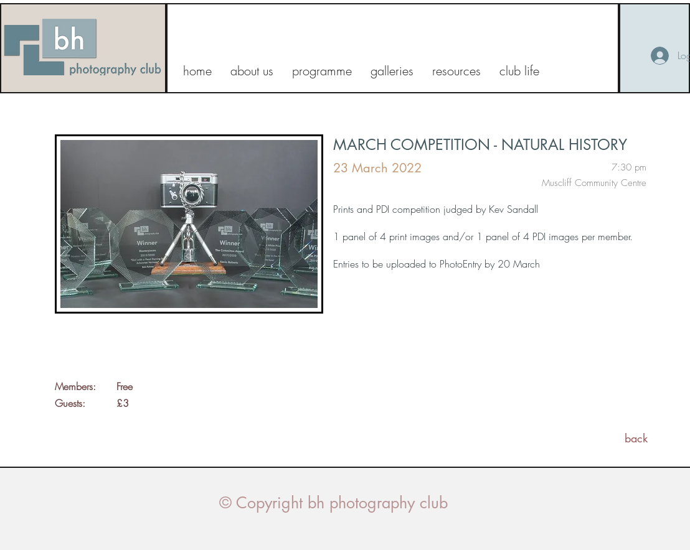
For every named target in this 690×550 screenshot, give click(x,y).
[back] (636, 438)
